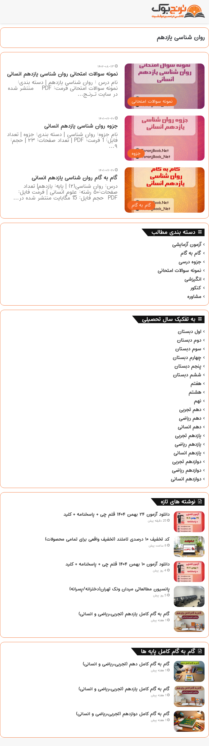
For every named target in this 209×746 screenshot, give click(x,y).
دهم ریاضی (190, 418)
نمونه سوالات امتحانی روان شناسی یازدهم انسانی (62, 74)
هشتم (195, 392)
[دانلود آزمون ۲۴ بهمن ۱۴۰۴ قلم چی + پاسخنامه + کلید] (189, 521)
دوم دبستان (189, 340)
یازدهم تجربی (188, 436)
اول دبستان (189, 332)
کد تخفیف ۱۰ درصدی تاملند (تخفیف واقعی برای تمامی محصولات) (107, 539)
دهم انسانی (189, 427)
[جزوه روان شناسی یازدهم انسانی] (165, 138)
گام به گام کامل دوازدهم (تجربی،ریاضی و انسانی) (123, 713)
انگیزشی (192, 279)
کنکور (195, 288)
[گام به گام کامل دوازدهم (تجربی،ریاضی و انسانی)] (189, 721)
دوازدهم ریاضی (186, 470)
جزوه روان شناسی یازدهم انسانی (81, 126)
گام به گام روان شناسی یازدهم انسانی (75, 177)
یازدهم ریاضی (188, 444)
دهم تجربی (190, 410)
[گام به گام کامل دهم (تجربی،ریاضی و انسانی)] (189, 671)
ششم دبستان (187, 375)
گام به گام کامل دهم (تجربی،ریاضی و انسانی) (126, 664)
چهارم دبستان (187, 358)
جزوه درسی (190, 262)
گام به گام (190, 253)
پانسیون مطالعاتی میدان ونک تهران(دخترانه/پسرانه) (119, 589)
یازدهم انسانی (187, 453)
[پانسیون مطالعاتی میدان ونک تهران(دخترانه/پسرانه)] (189, 596)
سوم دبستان (188, 349)
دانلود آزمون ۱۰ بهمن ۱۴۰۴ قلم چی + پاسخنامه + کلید (117, 564)
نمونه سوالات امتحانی (179, 271)
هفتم (196, 384)
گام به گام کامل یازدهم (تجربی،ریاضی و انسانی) (124, 614)
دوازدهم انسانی (186, 479)
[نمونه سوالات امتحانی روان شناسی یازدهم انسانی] (165, 86)
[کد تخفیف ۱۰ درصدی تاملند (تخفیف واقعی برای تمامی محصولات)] (189, 546)
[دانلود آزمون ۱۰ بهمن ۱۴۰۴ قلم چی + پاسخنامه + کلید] (189, 571)
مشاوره (194, 297)
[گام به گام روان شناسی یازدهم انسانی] (165, 190)
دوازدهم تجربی (186, 462)
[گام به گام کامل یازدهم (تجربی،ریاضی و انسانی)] (189, 621)
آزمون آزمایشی (186, 244)
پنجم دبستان (187, 366)
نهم (197, 401)
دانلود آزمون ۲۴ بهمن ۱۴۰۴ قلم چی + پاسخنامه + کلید (116, 514)
